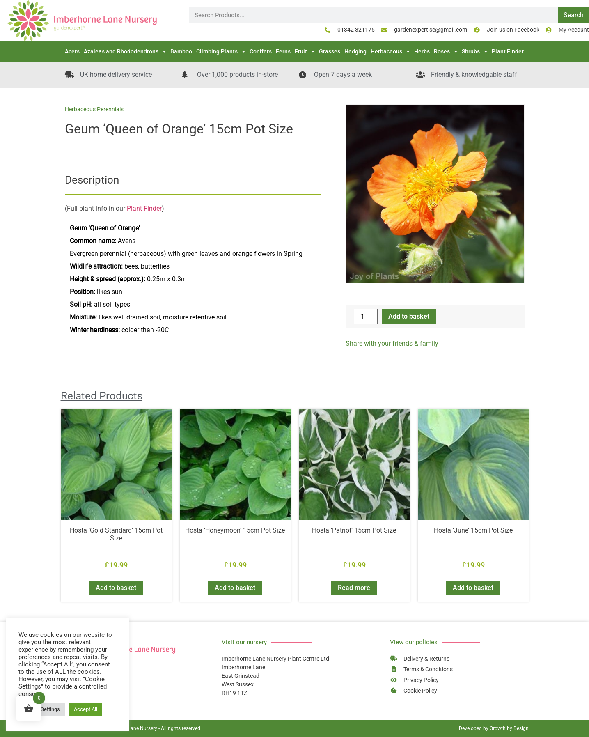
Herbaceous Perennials (94, 109)
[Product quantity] (366, 316)
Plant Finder (508, 51)
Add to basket (408, 316)
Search (574, 15)
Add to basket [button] (116, 588)
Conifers (261, 51)
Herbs (422, 51)
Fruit (305, 51)
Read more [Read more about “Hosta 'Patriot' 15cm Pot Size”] (354, 588)
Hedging (355, 51)
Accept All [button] (85, 709)
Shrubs (475, 51)
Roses (446, 51)
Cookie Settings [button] (41, 709)
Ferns (283, 51)
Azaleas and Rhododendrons (125, 51)
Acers (72, 51)
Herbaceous (390, 51)
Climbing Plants (220, 51)
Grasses (329, 51)
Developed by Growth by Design (494, 728)
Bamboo (181, 51)
